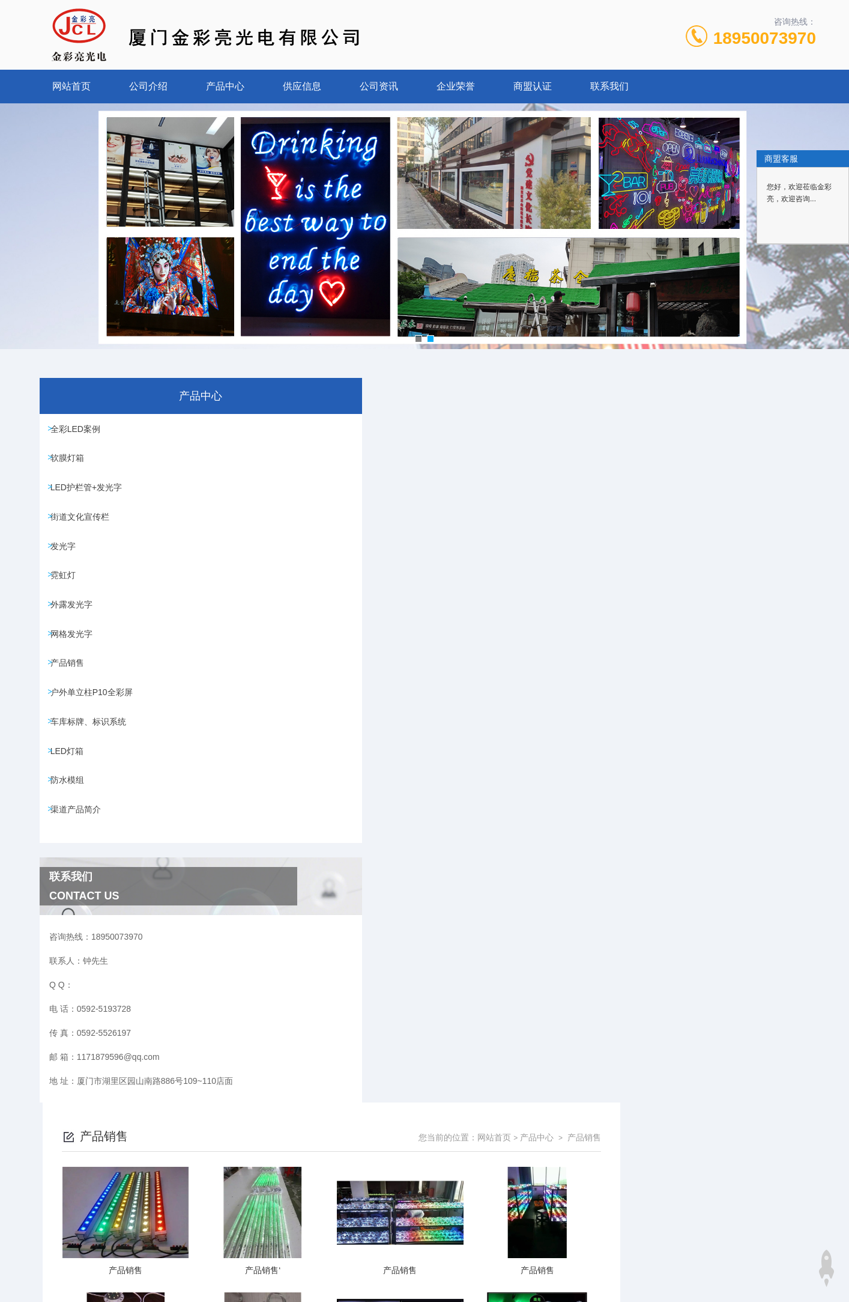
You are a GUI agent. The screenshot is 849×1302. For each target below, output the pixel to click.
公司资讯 (379, 86)
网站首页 (71, 86)
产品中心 (225, 86)
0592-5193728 (340, 1244)
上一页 (492, 839)
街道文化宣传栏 (84, 533)
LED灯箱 (71, 807)
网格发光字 (76, 670)
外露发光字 (76, 636)
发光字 (67, 568)
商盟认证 (532, 86)
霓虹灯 (67, 602)
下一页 (562, 839)
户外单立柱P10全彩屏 (96, 739)
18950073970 (764, 38)
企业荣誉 (456, 86)
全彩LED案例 (79, 431)
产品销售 (71, 705)
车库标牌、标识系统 (92, 773)
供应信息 (302, 86)
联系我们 (609, 86)
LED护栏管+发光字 (90, 499)
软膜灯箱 (71, 465)
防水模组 (71, 842)
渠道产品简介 (80, 876)
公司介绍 (148, 86)
